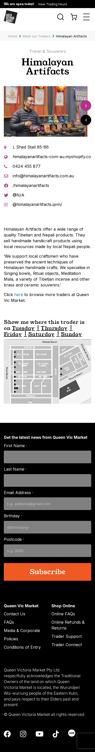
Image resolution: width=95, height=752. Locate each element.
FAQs (9, 617)
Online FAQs (63, 609)
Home (12, 31)
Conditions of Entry (22, 642)
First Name (15, 440)
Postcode (14, 534)
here (18, 289)
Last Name (15, 464)
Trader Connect (66, 639)
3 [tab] (54, 124)
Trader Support (66, 631)
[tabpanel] (45, 106)
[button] (47, 4)
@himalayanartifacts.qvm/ (37, 199)
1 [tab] (42, 124)
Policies (11, 633)
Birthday (13, 511)
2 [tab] (48, 124)
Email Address (18, 487)
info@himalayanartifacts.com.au (43, 170)
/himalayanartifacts (31, 180)
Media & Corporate (22, 625)
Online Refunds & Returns (68, 620)
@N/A (18, 189)
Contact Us (14, 609)
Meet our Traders (36, 31)
